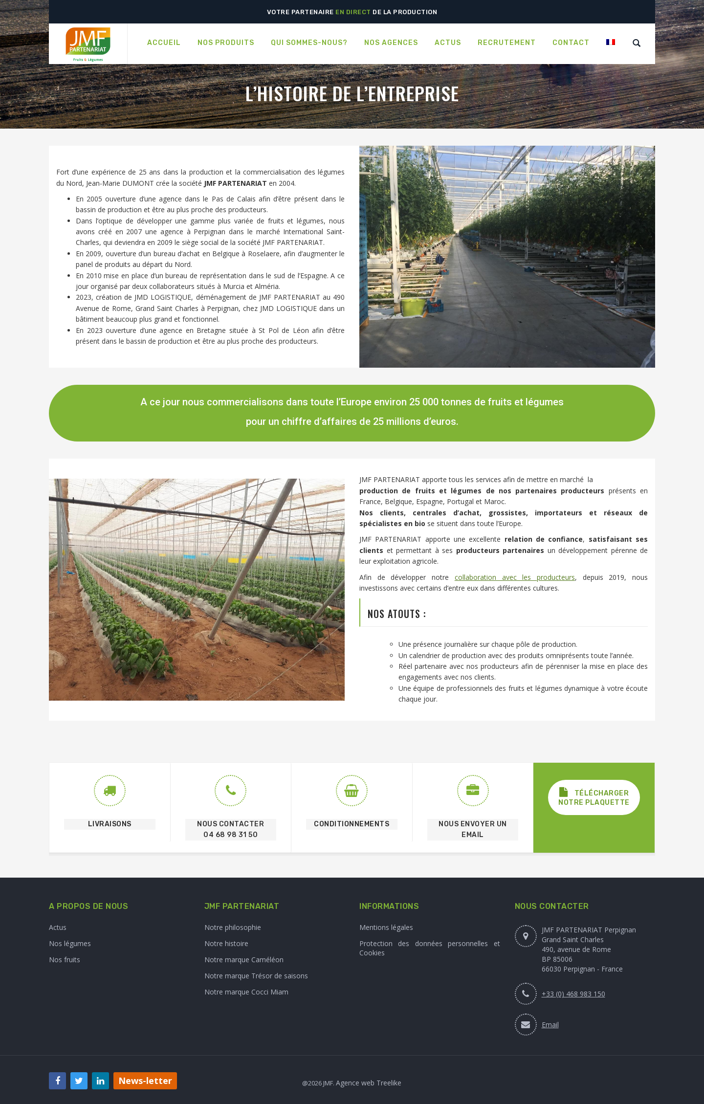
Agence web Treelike (368, 1082)
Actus (57, 927)
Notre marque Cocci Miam (246, 991)
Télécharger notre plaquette (594, 797)
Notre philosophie (232, 927)
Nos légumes (70, 943)
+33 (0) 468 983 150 (573, 993)
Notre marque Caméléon (244, 959)
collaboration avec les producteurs (515, 577)
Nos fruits (64, 959)
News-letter (145, 1080)
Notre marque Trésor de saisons (256, 975)
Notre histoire (226, 943)
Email (550, 1024)
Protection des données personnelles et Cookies (429, 948)
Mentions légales (386, 927)
